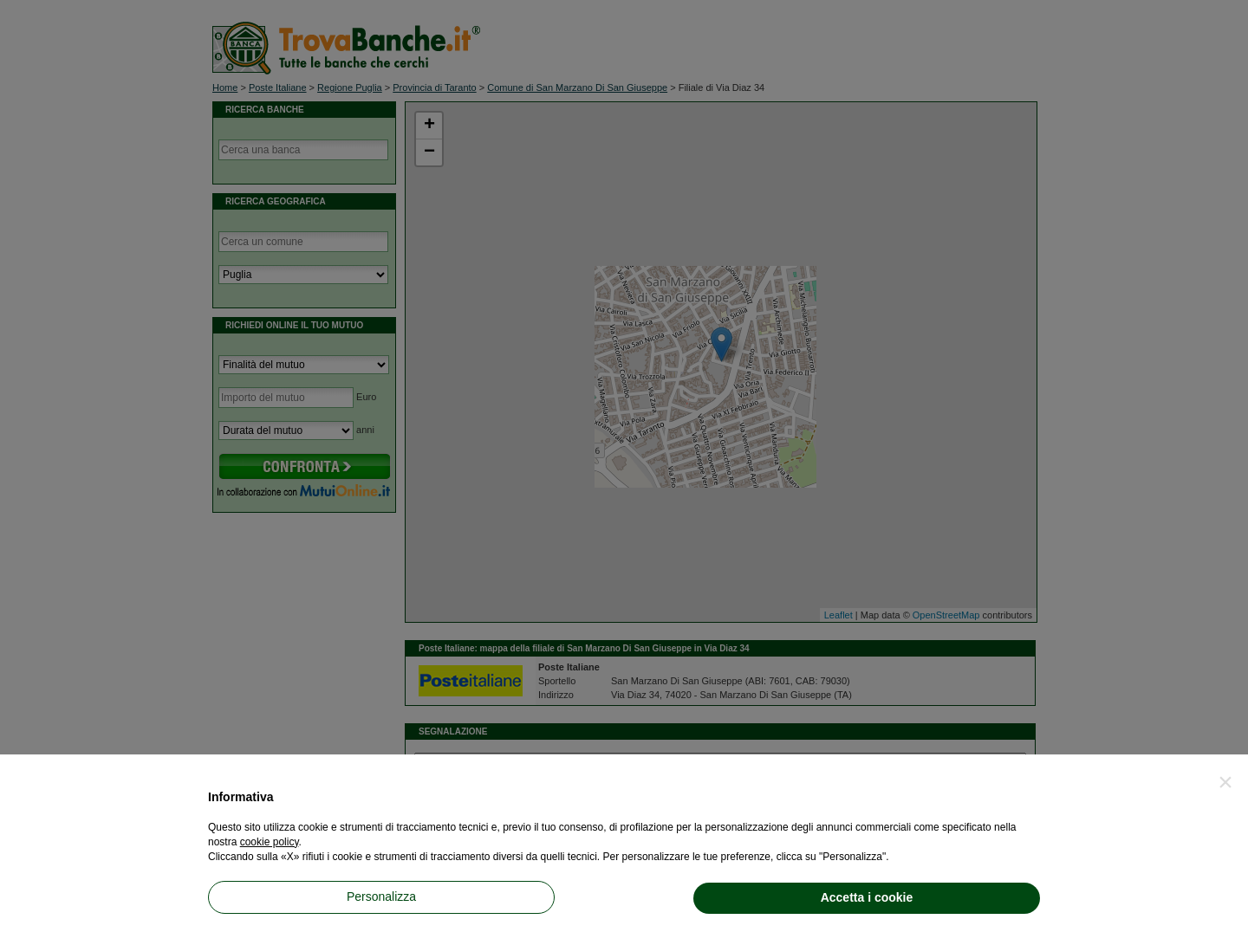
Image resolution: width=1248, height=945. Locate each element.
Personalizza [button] (381, 896)
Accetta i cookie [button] (867, 897)
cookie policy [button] (269, 842)
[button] (1225, 782)
